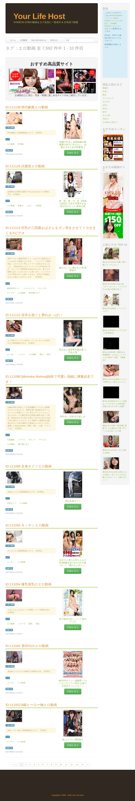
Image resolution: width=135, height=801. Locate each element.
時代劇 (20, 144)
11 (66, 764)
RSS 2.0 (53, 40)
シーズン (21, 354)
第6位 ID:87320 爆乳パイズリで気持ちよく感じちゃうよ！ (115, 380)
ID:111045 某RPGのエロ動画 (27, 646)
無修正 (105, 88)
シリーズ (21, 624)
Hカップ (32, 440)
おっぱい (11, 354)
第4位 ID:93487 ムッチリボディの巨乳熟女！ (115, 331)
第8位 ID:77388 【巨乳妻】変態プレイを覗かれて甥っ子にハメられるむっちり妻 (115, 428)
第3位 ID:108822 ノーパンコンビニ (114, 309)
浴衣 (48, 354)
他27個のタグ (23, 444)
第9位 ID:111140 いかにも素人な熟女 (114, 451)
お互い (105, 105)
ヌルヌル (106, 102)
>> (87, 764)
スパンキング (108, 98)
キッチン (11, 562)
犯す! (105, 112)
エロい (29, 206)
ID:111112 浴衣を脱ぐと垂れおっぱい (34, 315)
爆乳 (30, 624)
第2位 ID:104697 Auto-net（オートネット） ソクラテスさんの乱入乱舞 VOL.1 (115, 286)
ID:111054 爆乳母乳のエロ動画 (28, 584)
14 (82, 764)
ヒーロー (11, 742)
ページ (15, 764)
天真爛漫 (11, 440)
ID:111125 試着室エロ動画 (25, 166)
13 (77, 764)
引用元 (38, 133)
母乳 (38, 624)
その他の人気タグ (110, 122)
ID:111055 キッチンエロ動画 (27, 525)
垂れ (41, 354)
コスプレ (11, 683)
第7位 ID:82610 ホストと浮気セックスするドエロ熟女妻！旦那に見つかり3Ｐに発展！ (115, 403)
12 (72, 764)
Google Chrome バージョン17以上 (113, 26)
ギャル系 (106, 115)
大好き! (106, 119)
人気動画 (23, 40)
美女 (104, 95)
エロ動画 (11, 144)
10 (61, 764)
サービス (42, 440)
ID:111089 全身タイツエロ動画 (29, 466)
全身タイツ (11, 503)
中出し (105, 91)
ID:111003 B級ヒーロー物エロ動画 (31, 705)
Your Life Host (39, 16)
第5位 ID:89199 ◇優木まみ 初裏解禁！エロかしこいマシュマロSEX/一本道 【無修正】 (115, 356)
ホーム (13, 40)
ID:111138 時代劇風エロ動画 (27, 107)
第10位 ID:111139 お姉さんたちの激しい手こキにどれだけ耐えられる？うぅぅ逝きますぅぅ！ (115, 476)
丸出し (105, 108)
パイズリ (21, 440)
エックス (11, 293)
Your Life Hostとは (38, 40)
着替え (20, 206)
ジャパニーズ (29, 288)
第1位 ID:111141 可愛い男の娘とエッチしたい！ (114, 263)
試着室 (38, 206)
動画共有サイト (13, 288)
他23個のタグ (34, 293)
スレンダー (42, 288)
